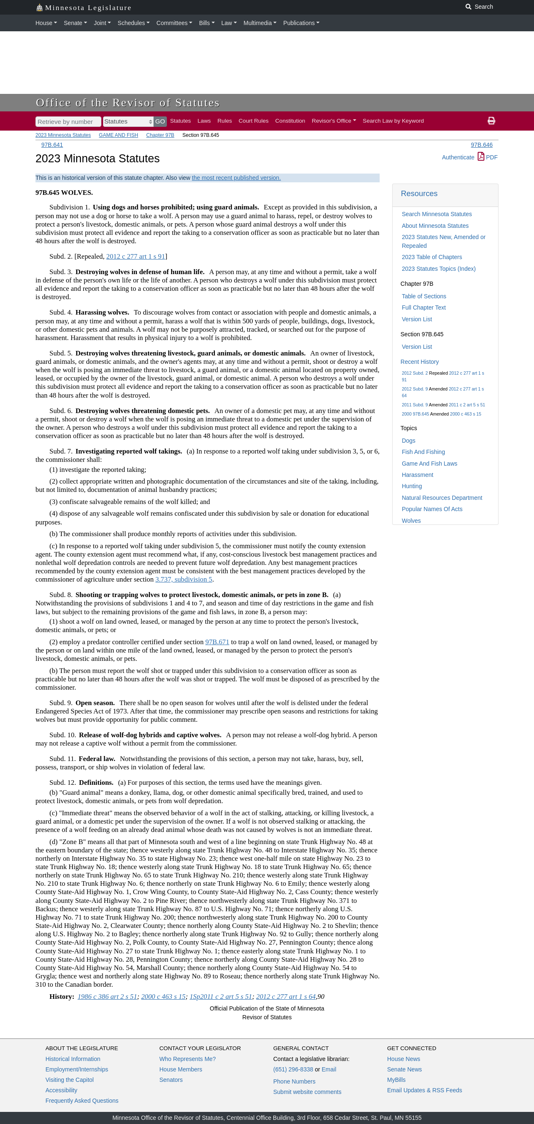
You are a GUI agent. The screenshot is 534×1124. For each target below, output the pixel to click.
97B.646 (482, 144)
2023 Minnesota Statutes (63, 135)
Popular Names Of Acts (432, 509)
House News (403, 1059)
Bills (204, 23)
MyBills (396, 1079)
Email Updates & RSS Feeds (424, 1090)
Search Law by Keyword (393, 121)
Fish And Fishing (423, 452)
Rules (224, 121)
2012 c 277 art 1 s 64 (286, 997)
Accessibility (61, 1090)
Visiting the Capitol (69, 1079)
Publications (299, 23)
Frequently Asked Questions (81, 1100)
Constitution (290, 121)
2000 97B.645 (415, 413)
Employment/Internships (76, 1069)
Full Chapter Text (424, 307)
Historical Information (73, 1059)
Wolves (411, 520)
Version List (417, 319)
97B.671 (217, 642)
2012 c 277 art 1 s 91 (135, 256)
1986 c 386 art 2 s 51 (107, 997)
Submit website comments (307, 1092)
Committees (172, 23)
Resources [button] (419, 193)
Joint (100, 23)
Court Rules (254, 121)
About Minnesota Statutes (435, 225)
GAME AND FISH (118, 135)
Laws (204, 121)
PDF (488, 157)
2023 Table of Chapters (432, 257)
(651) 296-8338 (293, 1069)
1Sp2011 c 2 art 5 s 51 (220, 997)
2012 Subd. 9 (415, 388)
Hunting (412, 486)
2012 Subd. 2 (415, 373)
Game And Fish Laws (429, 463)
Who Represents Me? (187, 1059)
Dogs (409, 440)
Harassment (417, 474)
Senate (73, 23)
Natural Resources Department (442, 497)
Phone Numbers (294, 1081)
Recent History (419, 361)
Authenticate (458, 157)
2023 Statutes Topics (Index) (439, 268)
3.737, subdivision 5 (184, 579)
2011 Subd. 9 (415, 404)
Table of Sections (424, 296)
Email (329, 1069)
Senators (171, 1079)
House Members (180, 1069)
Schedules (131, 23)
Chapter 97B (160, 135)
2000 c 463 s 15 (465, 413)
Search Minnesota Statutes (437, 214)
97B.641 (52, 144)
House (43, 23)
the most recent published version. (236, 177)
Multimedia (258, 23)
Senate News (404, 1069)
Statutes (180, 121)
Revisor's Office (332, 121)
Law (227, 23)
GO (160, 121)
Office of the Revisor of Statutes (128, 102)
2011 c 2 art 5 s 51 (467, 404)
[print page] (491, 121)
